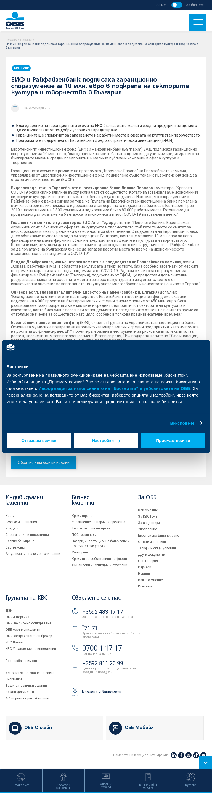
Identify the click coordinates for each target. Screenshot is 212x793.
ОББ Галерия (148, 561)
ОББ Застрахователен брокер (29, 636)
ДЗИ (9, 611)
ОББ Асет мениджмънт (24, 630)
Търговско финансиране (91, 528)
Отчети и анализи (152, 542)
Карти (10, 516)
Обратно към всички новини (44, 462)
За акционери (149, 523)
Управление (147, 529)
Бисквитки (14, 679)
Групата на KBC (26, 598)
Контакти (145, 586)
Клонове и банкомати (101, 692)
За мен (162, 5)
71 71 (90, 628)
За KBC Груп (147, 516)
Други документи (151, 555)
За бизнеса (195, 5)
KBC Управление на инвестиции (31, 649)
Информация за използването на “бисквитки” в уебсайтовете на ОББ (114, 388)
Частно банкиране (20, 541)
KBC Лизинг (15, 642)
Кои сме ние (148, 510)
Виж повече (182, 423)
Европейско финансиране (158, 535)
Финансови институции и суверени (99, 565)
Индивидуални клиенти (24, 500)
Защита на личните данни (26, 686)
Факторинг (80, 552)
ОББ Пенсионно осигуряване (28, 623)
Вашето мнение (150, 580)
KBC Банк (21, 68)
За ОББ (147, 497)
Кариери (144, 567)
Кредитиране (82, 516)
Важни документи (20, 692)
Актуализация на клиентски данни (33, 554)
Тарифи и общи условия (157, 548)
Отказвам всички (38, 440)
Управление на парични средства (98, 522)
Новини (26, 40)
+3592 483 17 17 (102, 611)
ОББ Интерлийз (17, 617)
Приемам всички (173, 440)
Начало (11, 40)
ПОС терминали (84, 535)
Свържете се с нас (96, 598)
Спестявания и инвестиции (27, 535)
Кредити (12, 528)
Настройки (106, 440)
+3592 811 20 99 (102, 663)
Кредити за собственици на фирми (99, 559)
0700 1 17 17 (102, 648)
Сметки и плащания (21, 522)
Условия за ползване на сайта (30, 673)
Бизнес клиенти (83, 500)
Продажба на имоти (21, 661)
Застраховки (16, 547)
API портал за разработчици (27, 698)
